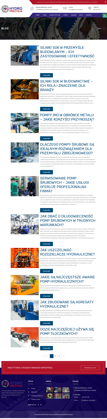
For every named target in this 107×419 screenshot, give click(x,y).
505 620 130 (96, 9)
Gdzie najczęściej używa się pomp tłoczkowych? (67, 331)
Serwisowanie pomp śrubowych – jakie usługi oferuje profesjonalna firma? (64, 184)
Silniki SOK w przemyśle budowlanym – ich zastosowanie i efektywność (67, 51)
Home (99, 28)
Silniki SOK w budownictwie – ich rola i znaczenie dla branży (66, 85)
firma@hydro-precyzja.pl (76, 9)
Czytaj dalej (46, 75)
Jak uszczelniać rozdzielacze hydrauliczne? (67, 252)
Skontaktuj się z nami (90, 367)
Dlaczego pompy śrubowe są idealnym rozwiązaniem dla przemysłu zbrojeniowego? (67, 148)
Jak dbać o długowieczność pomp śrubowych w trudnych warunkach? (67, 220)
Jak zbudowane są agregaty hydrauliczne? (67, 304)
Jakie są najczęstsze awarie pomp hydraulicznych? (67, 279)
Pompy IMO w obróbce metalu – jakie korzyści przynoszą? (67, 117)
